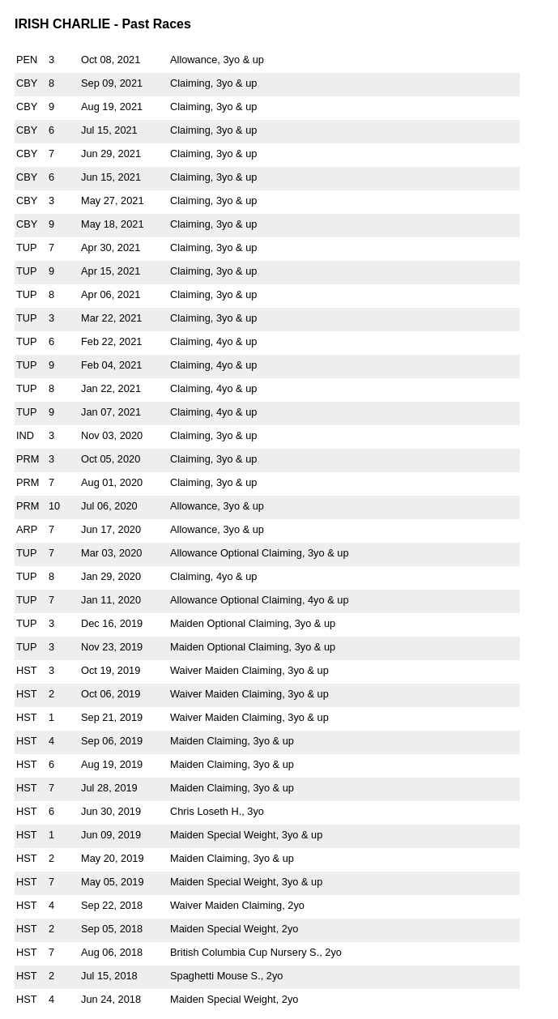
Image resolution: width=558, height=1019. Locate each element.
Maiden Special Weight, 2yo (234, 929)
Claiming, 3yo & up (213, 83)
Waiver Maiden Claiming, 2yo (237, 905)
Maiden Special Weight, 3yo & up (246, 835)
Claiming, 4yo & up (213, 341)
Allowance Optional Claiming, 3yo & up (259, 553)
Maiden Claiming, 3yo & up (232, 741)
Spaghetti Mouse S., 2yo (226, 976)
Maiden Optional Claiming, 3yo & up (252, 623)
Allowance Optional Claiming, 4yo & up (259, 600)
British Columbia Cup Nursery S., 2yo (256, 952)
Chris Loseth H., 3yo (217, 811)
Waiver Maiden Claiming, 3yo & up (249, 670)
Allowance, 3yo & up (217, 59)
